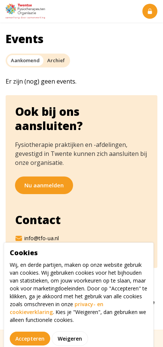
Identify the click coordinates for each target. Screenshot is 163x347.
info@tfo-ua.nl (37, 238)
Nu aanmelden (44, 185)
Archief (56, 60)
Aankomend (25, 60)
